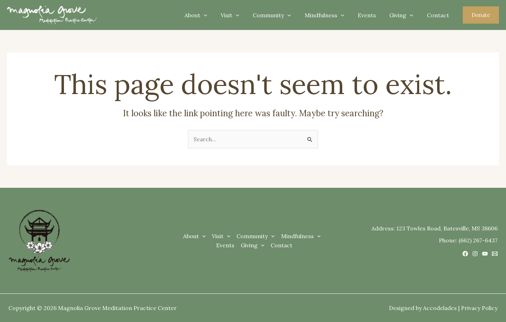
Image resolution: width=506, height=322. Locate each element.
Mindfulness (332, 15)
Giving (405, 15)
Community (282, 15)
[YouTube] (485, 254)
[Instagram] (475, 254)
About (211, 15)
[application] (218, 15)
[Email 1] (495, 254)
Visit (243, 15)
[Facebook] (465, 254)
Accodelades (439, 307)
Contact (439, 15)
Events (372, 15)
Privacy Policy (479, 307)
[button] (481, 15)
